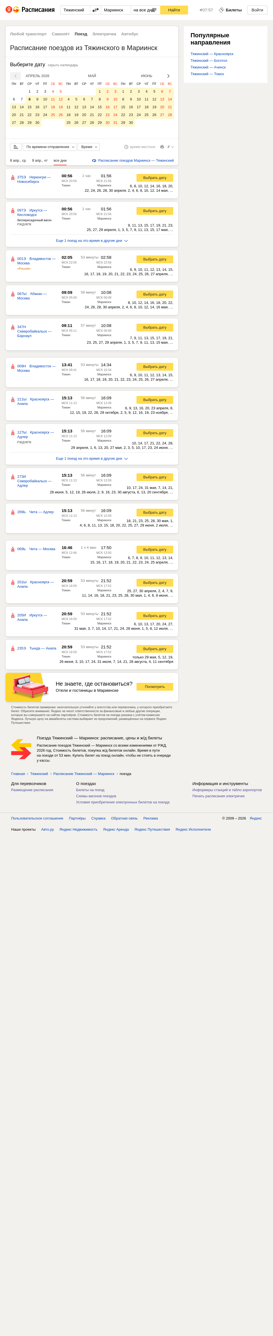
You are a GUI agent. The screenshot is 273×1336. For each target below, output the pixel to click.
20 (14, 115)
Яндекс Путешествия (152, 829)
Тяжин (66, 185)
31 (115, 122)
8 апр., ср (18, 160)
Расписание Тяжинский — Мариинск (83, 774)
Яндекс (256, 818)
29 (29, 122)
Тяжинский (39, 774)
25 (53, 115)
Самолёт (61, 33)
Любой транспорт (28, 33)
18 (53, 107)
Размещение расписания (32, 790)
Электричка (104, 33)
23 (37, 115)
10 (45, 99)
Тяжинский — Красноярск (212, 54)
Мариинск (104, 185)
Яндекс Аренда (116, 829)
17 (45, 107)
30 (37, 122)
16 (37, 107)
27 (14, 122)
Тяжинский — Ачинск (208, 67)
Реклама (150, 818)
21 (22, 115)
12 (61, 99)
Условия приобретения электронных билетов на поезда (123, 802)
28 (22, 122)
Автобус (129, 33)
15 (29, 107)
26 (61, 115)
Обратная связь (124, 818)
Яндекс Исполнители (193, 829)
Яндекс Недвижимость (78, 829)
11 (53, 99)
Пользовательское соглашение (37, 818)
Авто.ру (47, 829)
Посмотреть (155, 687)
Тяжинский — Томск (207, 74)
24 (45, 115)
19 (61, 107)
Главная (18, 774)
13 (14, 107)
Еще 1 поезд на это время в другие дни (92, 240)
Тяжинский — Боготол (209, 60)
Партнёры (77, 818)
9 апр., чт (40, 160)
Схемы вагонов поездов (96, 796)
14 (22, 107)
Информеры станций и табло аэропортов (227, 790)
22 (29, 115)
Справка (98, 818)
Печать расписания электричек (218, 796)
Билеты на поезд (90, 790)
